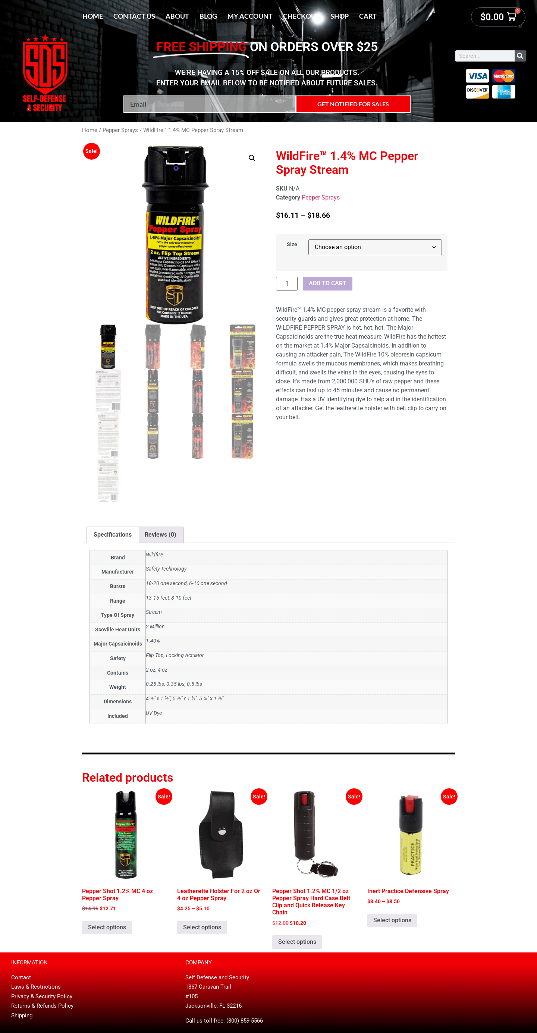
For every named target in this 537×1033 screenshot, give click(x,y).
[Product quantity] (287, 284)
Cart (368, 16)
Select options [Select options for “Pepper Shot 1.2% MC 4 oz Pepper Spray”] (107, 927)
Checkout (301, 16)
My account (250, 16)
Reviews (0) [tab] (160, 534)
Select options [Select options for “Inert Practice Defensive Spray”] (392, 920)
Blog (208, 16)
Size (292, 244)
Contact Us (134, 16)
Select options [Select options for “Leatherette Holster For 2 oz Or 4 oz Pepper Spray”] (202, 927)
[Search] (520, 56)
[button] (252, 158)
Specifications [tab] (113, 534)
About (177, 16)
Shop (339, 16)
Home (92, 16)
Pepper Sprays (120, 130)
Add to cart (327, 283)
